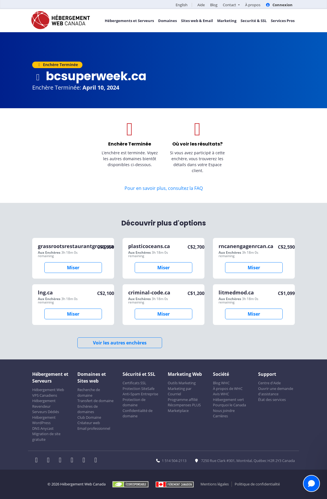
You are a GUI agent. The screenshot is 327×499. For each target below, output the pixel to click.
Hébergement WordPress (44, 420)
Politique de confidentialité (257, 484)
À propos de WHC (228, 388)
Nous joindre (224, 410)
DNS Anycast (43, 428)
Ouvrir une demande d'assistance (275, 391)
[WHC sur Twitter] (50, 460)
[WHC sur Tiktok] (96, 460)
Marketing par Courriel (179, 391)
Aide (201, 4)
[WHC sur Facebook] (38, 460)
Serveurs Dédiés (45, 411)
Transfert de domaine (95, 400)
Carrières (220, 415)
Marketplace (178, 410)
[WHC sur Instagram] (74, 460)
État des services (272, 399)
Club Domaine (89, 417)
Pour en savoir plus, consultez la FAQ (164, 188)
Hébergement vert (228, 399)
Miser (73, 267)
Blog (213, 4)
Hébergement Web (48, 389)
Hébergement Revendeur (44, 403)
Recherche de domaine (88, 392)
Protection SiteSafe (138, 388)
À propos (252, 4)
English (182, 4)
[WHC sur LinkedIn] (62, 460)
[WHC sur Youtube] (85, 460)
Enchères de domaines (87, 409)
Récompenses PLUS (184, 404)
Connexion (279, 4)
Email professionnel (93, 428)
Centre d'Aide (269, 382)
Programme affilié (183, 399)
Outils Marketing (182, 382)
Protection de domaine (134, 402)
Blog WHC (221, 382)
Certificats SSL (134, 382)
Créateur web (88, 422)
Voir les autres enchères (120, 343)
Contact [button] (230, 4)
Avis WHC (221, 393)
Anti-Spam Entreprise (140, 393)
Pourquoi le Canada (229, 404)
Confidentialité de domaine (137, 413)
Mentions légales (214, 484)
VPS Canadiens (44, 395)
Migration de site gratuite (46, 436)
